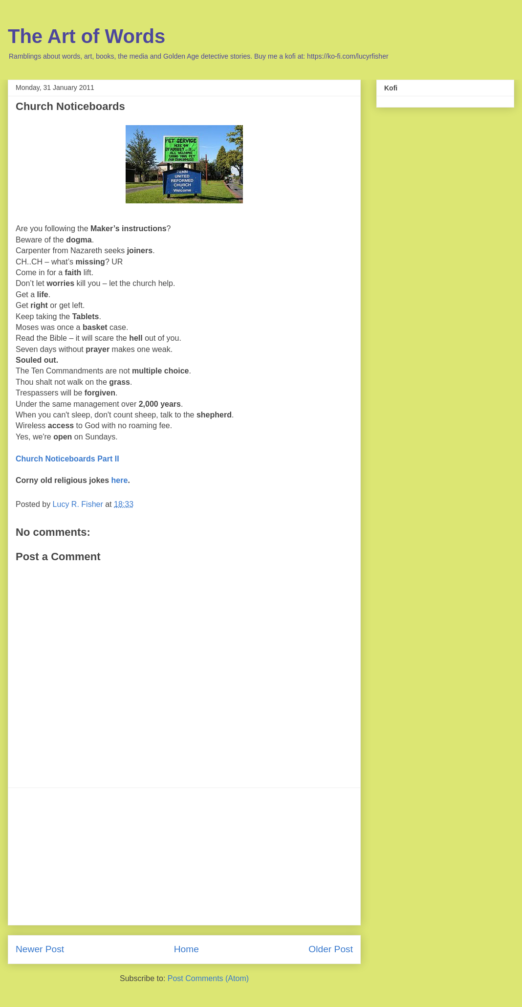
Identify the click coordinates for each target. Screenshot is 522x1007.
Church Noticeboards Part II (67, 459)
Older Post (330, 949)
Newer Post (40, 949)
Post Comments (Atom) (208, 978)
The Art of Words (86, 36)
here (119, 480)
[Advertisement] (184, 856)
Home (186, 949)
